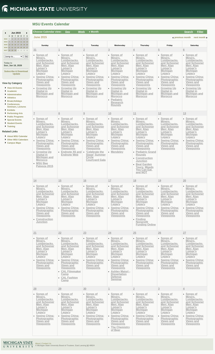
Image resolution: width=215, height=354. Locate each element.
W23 (5, 39)
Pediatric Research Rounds (117, 102)
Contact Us (46, 343)
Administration (14, 94)
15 (12, 45)
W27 (5, 50)
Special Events (14, 120)
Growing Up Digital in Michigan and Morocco (44, 92)
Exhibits (11, 110)
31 (9, 39)
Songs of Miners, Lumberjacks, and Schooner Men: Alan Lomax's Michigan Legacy (45, 64)
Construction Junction (144, 159)
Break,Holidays (14, 101)
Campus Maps (14, 143)
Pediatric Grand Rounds (146, 153)
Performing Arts (15, 113)
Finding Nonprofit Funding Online (146, 222)
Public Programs (15, 117)
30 (15, 50)
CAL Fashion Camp (69, 279)
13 (27, 42)
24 (18, 47)
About (37, 343)
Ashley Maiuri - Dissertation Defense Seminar (120, 275)
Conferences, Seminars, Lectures (16, 105)
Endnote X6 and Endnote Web (71, 153)
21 (9, 47)
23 (15, 47)
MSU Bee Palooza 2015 (44, 165)
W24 (5, 42)
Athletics (11, 98)
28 (9, 50)
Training (11, 126)
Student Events (14, 123)
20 (27, 45)
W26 (5, 47)
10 (18, 42)
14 (9, 45)
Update (16, 74)
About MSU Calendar (17, 136)
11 (21, 42)
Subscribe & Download (16, 71)
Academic (12, 91)
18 (21, 45)
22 (12, 47)
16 (15, 45)
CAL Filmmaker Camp (71, 273)
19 (24, 45)
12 (24, 42)
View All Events (14, 88)
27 (27, 47)
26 (24, 47)
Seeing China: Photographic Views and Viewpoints (45, 80)
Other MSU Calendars (17, 140)
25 (21, 47)
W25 (5, 45)
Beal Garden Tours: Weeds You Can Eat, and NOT (145, 168)
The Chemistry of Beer (120, 328)
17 (18, 45)
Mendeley (117, 151)
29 (12, 50)
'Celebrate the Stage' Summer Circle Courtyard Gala (96, 155)
